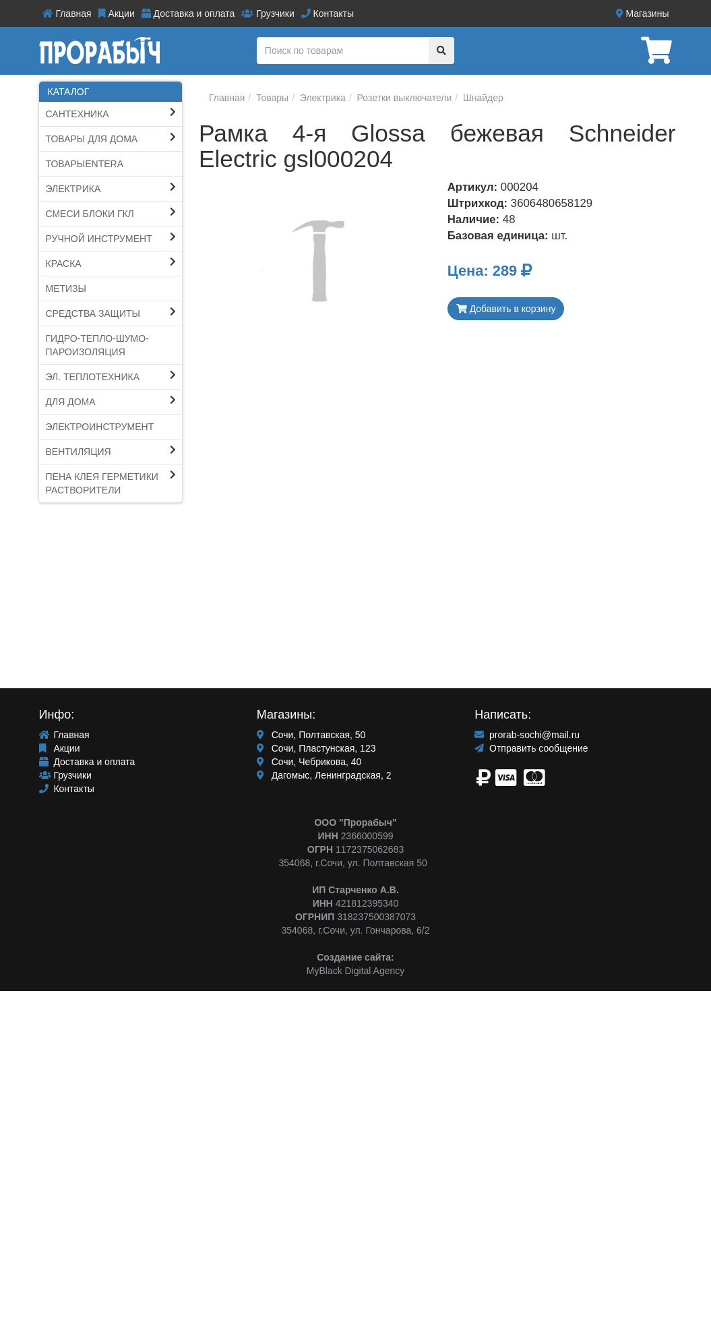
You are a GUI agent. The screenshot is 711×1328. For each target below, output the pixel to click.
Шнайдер (481, 97)
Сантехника (77, 114)
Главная (67, 13)
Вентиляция (78, 451)
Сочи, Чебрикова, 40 (309, 761)
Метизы (66, 288)
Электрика (73, 188)
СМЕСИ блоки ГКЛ (90, 213)
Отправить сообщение (531, 748)
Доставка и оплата (188, 13)
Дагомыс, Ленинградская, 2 (324, 775)
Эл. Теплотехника (93, 376)
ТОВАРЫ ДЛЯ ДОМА (92, 138)
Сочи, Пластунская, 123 (316, 748)
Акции (116, 13)
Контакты (327, 13)
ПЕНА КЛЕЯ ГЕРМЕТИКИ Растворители (102, 483)
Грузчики (267, 13)
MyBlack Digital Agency (356, 970)
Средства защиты (93, 313)
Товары (270, 97)
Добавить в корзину (506, 308)
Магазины (642, 13)
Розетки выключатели (403, 97)
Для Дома (71, 401)
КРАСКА (64, 263)
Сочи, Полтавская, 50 (311, 734)
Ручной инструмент (99, 238)
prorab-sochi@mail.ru (527, 734)
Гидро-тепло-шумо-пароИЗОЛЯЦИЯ (97, 345)
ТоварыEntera (85, 163)
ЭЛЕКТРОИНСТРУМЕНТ (100, 426)
